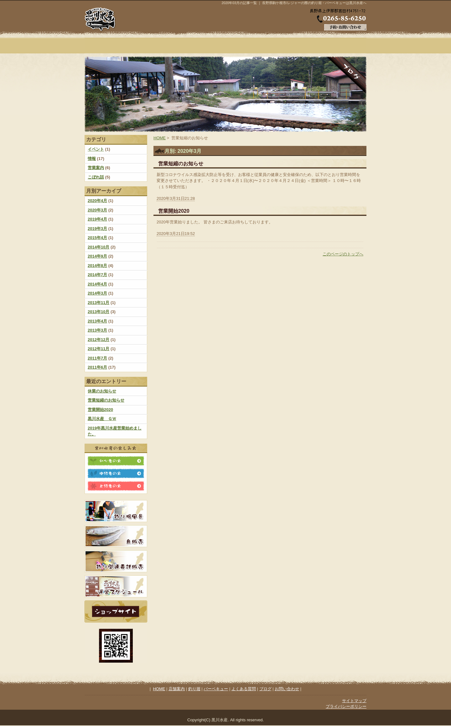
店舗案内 (155, 45)
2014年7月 (97, 274)
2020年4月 (97, 200)
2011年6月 (97, 367)
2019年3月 (97, 228)
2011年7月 (97, 358)
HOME (108, 45)
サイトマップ (354, 700)
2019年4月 (97, 219)
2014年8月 (97, 265)
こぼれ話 (96, 177)
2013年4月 (97, 321)
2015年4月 (97, 237)
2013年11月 (98, 302)
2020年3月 (97, 210)
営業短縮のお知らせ (106, 400)
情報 (92, 158)
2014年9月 (97, 256)
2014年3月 (97, 293)
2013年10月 (98, 311)
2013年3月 (97, 330)
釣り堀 (202, 45)
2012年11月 (98, 348)
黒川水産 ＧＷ (102, 418)
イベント (96, 149)
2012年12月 (98, 339)
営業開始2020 (100, 409)
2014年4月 (97, 284)
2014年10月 (98, 247)
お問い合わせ (287, 688)
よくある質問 (295, 45)
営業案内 (96, 167)
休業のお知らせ (102, 391)
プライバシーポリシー (346, 706)
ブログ (342, 45)
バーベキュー (249, 45)
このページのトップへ (343, 254)
